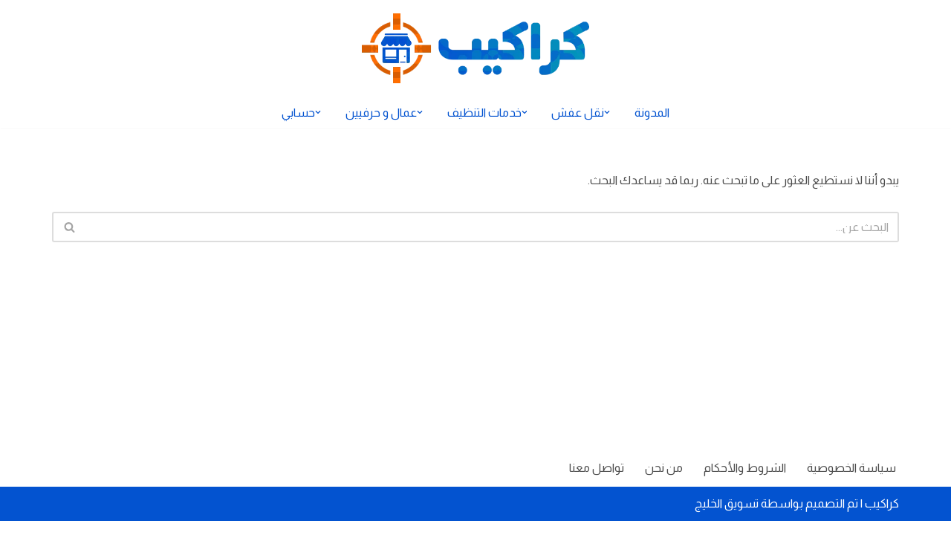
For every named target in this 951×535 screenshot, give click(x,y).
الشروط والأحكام (744, 482)
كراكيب (882, 517)
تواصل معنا (595, 482)
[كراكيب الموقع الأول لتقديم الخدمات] (475, 48)
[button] (608, 112)
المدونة (652, 112)
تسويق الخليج (727, 517)
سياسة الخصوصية (851, 482)
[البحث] (492, 227)
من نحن (663, 482)
